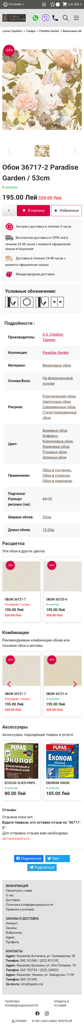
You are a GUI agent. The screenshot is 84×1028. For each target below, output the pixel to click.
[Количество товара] (9, 210)
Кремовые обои (56, 447)
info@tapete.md (32, 984)
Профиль (12, 942)
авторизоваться (15, 838)
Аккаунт (12, 923)
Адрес (10, 937)
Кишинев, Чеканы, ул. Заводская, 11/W (45, 975)
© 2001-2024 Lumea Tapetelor (52, 1021)
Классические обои (59, 396)
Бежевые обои (55, 430)
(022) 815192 (49, 960)
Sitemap (19, 1021)
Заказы (11, 928)
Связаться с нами (19, 890)
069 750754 (28, 970)
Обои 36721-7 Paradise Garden (18, 601)
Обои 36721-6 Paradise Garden (60, 696)
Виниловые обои (57, 365)
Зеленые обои (54, 457)
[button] (42, 150)
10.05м (48, 530)
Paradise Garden (56, 353)
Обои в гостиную (57, 470)
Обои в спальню (56, 475)
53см (47, 517)
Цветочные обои (57, 402)
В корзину (33, 210)
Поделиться (28, 858)
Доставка (13, 900)
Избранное (14, 932)
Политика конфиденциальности (29, 904)
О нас (10, 895)
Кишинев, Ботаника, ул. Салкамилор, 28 (46, 956)
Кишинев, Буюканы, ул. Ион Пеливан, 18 (46, 965)
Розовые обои (55, 452)
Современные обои (59, 407)
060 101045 (28, 979)
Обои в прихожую (57, 481)
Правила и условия (20, 909)
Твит (53, 858)
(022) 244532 (49, 970)
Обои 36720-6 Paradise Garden (60, 601)
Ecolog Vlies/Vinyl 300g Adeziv (20, 785)
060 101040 (28, 960)
